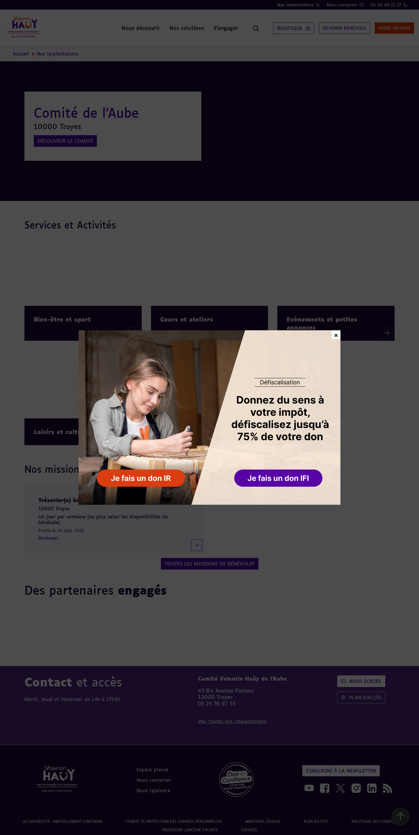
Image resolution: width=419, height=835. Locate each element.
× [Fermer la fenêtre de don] (336, 334)
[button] (279, 478)
